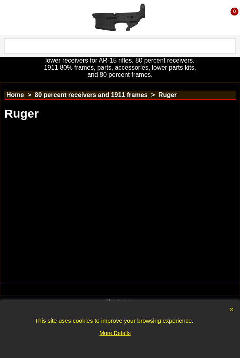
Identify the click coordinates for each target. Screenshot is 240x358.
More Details (115, 333)
